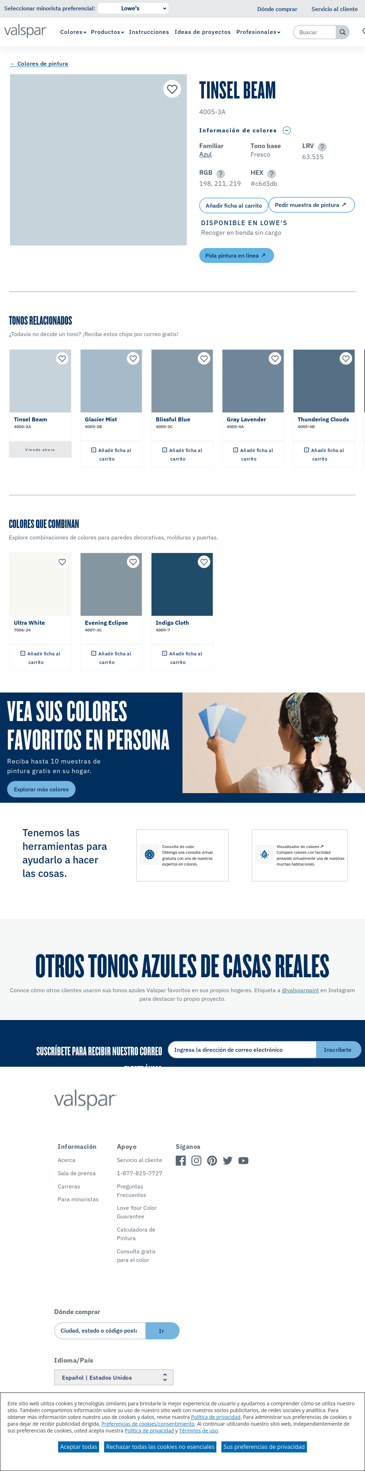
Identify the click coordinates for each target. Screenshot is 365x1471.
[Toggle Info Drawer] (286, 130)
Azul (205, 154)
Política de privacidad (215, 1417)
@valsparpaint (300, 990)
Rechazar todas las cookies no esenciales (160, 1447)
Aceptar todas (78, 1447)
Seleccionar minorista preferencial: (50, 8)
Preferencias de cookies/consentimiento (148, 1423)
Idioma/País (73, 1360)
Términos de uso (198, 1430)
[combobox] (314, 32)
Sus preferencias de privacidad (264, 1447)
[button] (321, 147)
